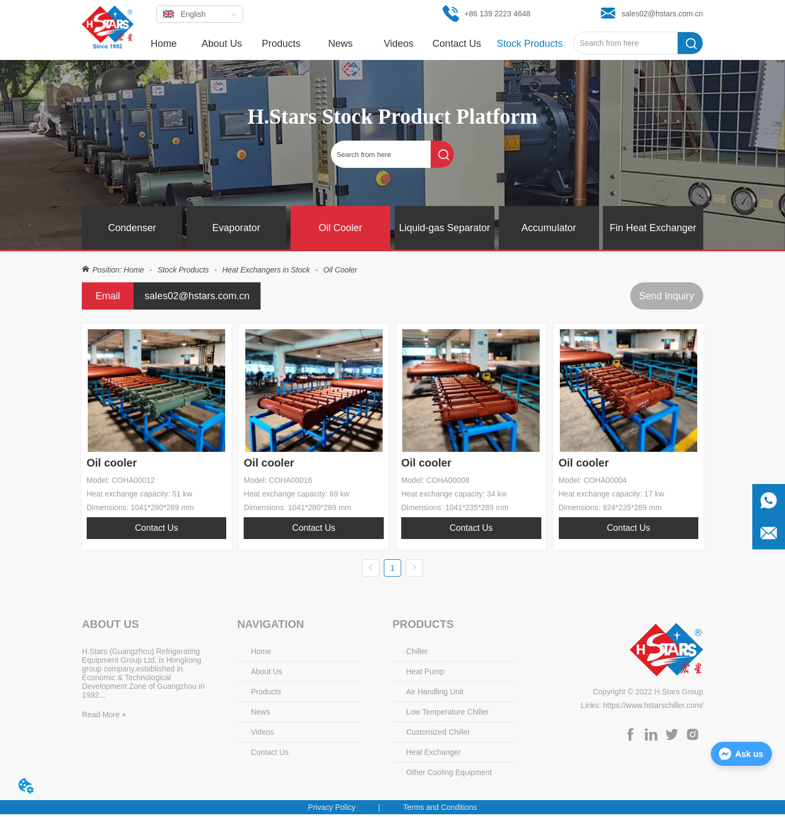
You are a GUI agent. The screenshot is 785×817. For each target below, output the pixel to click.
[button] (281, 44)
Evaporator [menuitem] (236, 227)
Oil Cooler (339, 269)
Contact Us (156, 527)
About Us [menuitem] (222, 43)
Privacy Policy (331, 810)
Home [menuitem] (163, 43)
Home (134, 269)
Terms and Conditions (440, 810)
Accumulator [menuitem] (549, 227)
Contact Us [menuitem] (456, 43)
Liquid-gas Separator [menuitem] (444, 227)
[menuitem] (281, 43)
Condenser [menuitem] (132, 227)
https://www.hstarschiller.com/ (653, 708)
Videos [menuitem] (399, 43)
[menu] (354, 43)
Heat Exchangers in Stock (266, 269)
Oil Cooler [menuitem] (340, 227)
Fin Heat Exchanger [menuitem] (652, 227)
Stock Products (183, 269)
